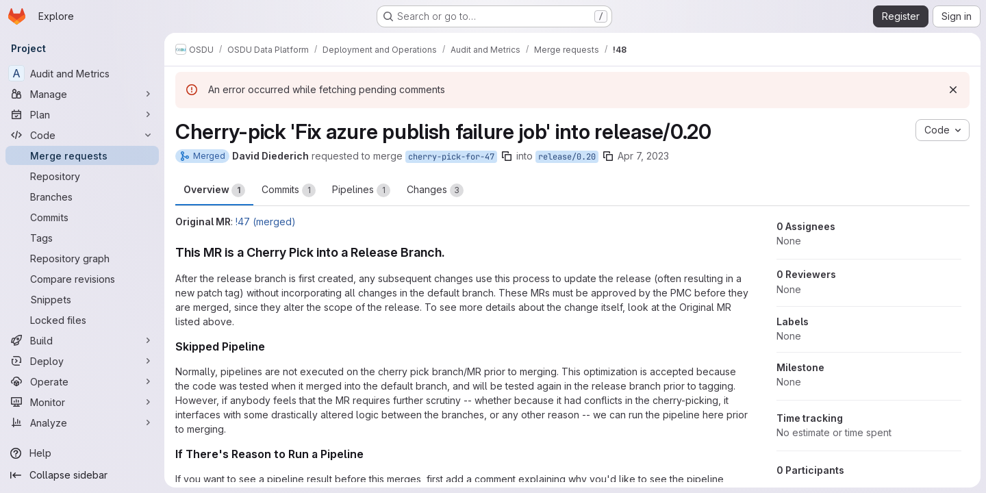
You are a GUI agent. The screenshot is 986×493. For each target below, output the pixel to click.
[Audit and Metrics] (82, 73)
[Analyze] (82, 422)
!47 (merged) (266, 221)
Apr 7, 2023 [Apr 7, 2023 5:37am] (643, 156)
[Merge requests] (82, 155)
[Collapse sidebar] (82, 475)
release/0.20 (567, 156)
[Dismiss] (953, 89)
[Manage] (82, 93)
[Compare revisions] (82, 278)
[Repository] (82, 176)
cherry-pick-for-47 (451, 156)
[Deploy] (82, 360)
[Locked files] (82, 319)
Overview (214, 190)
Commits (289, 190)
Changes (435, 190)
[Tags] (82, 237)
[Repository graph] (82, 258)
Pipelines (361, 190)
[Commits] (82, 217)
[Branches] (82, 196)
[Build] (82, 340)
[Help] (82, 453)
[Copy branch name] (506, 156)
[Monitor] (82, 402)
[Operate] (82, 381)
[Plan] (82, 114)
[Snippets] (82, 299)
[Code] (82, 134)
